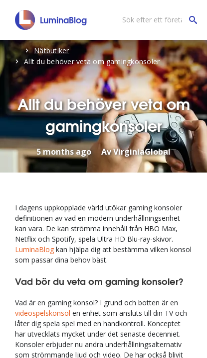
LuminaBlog (34, 249)
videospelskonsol (42, 313)
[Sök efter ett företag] (157, 19)
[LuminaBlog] (51, 20)
